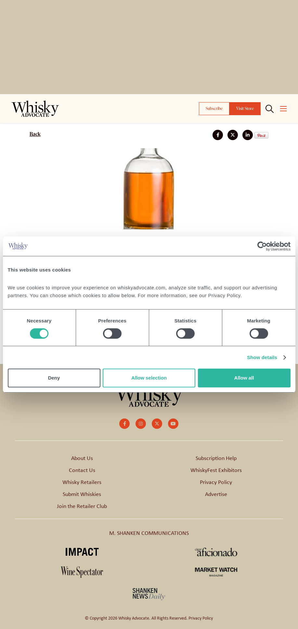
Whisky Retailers (81, 482)
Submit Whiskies (82, 494)
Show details (262, 357)
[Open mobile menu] (283, 108)
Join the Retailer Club (82, 506)
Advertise (216, 494)
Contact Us (82, 470)
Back (35, 134)
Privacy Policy (216, 482)
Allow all (244, 378)
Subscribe (214, 108)
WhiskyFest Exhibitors (216, 470)
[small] (124, 423)
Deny (54, 378)
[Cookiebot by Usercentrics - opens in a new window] (262, 246)
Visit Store (245, 108)
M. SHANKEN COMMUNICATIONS (149, 533)
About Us (82, 458)
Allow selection (149, 378)
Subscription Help (216, 458)
